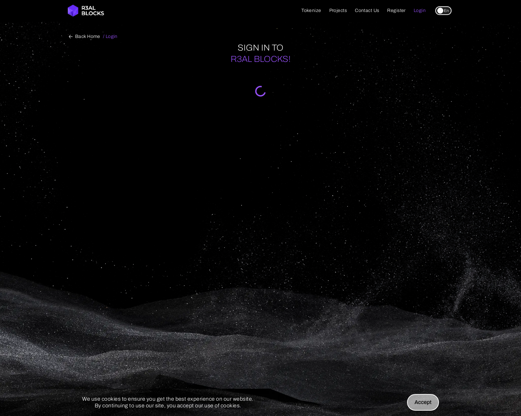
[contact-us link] (367, 10)
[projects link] (338, 10)
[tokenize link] (311, 10)
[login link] (420, 10)
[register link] (396, 10)
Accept (422, 402)
